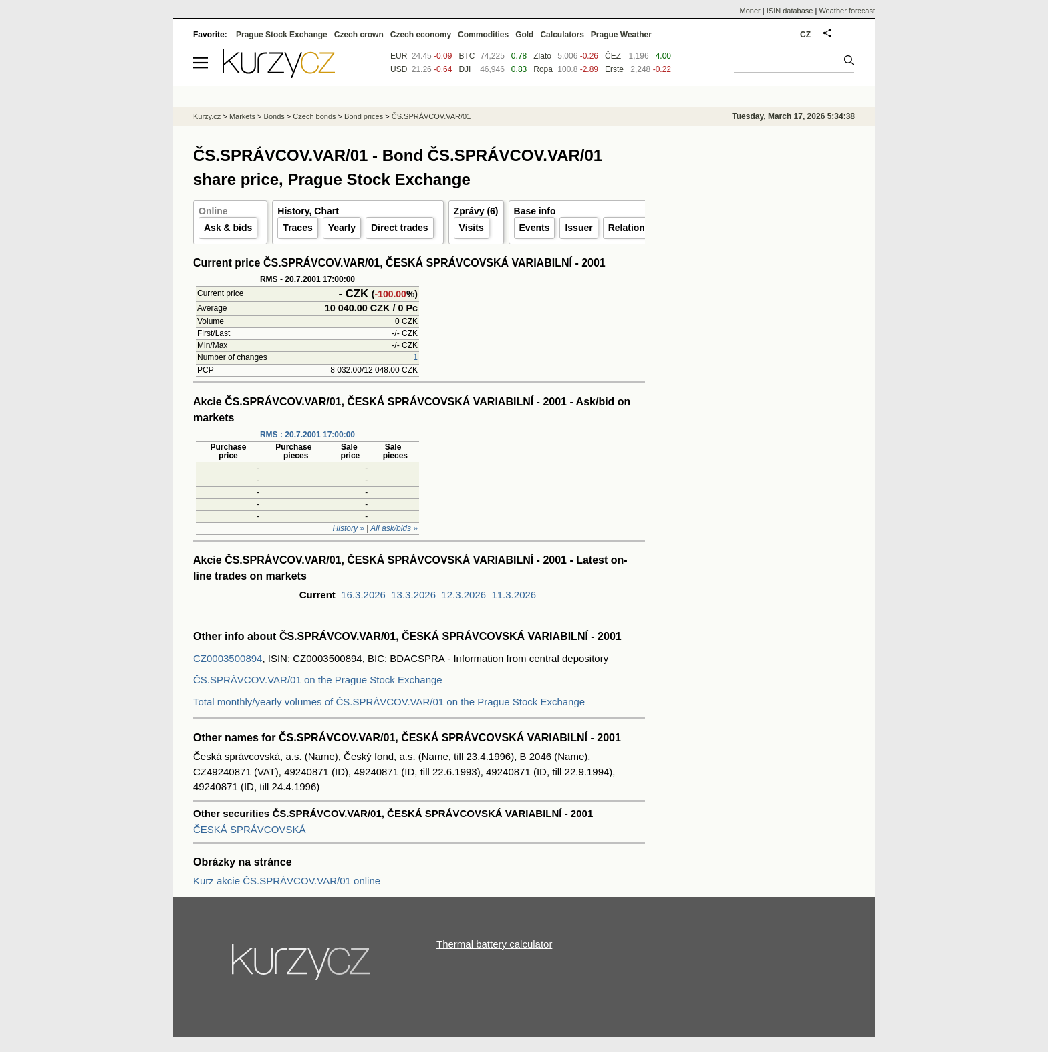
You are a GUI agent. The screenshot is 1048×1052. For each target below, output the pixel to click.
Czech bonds (314, 116)
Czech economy (420, 34)
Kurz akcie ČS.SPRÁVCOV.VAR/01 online (286, 880)
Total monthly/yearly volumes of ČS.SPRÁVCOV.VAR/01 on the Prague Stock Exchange (389, 701)
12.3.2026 (463, 594)
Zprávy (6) (476, 211)
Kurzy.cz (207, 116)
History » (348, 528)
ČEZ (613, 56)
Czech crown (359, 34)
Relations (629, 227)
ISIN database (790, 11)
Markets (242, 116)
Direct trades (399, 227)
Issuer (578, 227)
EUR (398, 56)
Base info (535, 211)
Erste (614, 69)
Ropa (543, 69)
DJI (464, 69)
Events (534, 227)
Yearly (342, 227)
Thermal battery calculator (494, 944)
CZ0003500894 (227, 658)
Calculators (561, 34)
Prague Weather (621, 34)
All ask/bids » (394, 528)
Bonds (274, 116)
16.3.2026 (363, 594)
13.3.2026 (413, 594)
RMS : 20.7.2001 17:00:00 (307, 435)
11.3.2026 (513, 594)
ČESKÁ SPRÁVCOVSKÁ (249, 829)
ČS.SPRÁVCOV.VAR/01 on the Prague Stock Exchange (317, 679)
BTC (466, 56)
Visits (471, 227)
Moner (750, 11)
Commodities (483, 34)
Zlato (542, 56)
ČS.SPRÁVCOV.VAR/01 (431, 116)
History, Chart (308, 211)
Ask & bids (228, 227)
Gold (524, 34)
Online (213, 211)
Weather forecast (847, 11)
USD (398, 69)
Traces (297, 227)
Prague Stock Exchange (282, 34)
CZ (805, 34)
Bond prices (363, 116)
